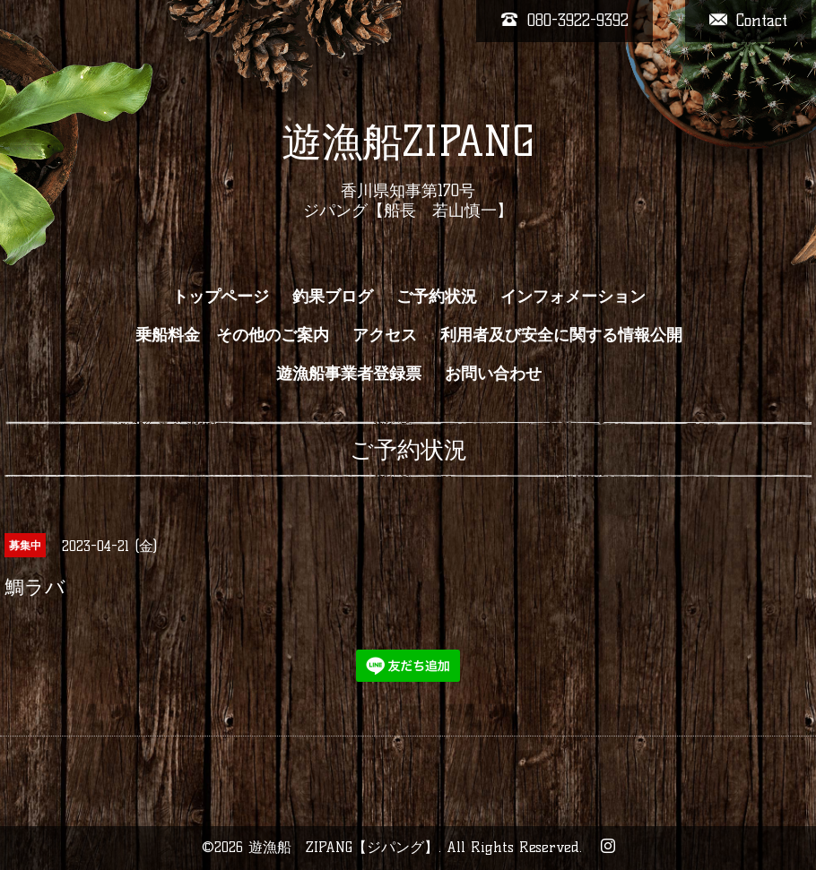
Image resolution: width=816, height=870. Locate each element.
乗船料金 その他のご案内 (232, 335)
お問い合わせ (493, 373)
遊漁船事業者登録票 (348, 373)
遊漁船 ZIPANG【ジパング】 (343, 847)
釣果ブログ (332, 296)
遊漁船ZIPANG (408, 141)
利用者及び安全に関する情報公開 (561, 335)
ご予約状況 (436, 296)
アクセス (384, 335)
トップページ (220, 296)
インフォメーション (573, 296)
